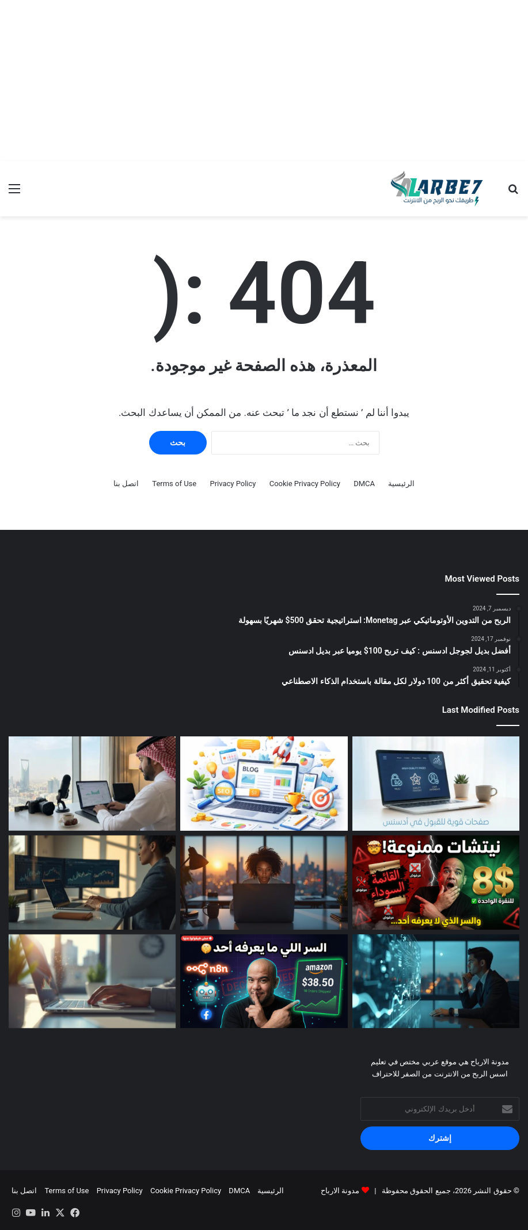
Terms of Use (174, 483)
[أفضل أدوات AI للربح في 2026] (435, 981)
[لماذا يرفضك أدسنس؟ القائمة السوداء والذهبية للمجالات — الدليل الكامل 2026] (435, 882)
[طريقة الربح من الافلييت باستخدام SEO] (92, 981)
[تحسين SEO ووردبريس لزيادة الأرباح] (92, 882)
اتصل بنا (126, 483)
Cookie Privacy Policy (304, 483)
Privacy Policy (233, 483)
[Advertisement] (264, 80)
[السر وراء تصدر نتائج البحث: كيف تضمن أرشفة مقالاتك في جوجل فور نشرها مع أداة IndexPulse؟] (263, 783)
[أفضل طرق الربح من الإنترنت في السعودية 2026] (92, 783)
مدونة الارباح (340, 1190)
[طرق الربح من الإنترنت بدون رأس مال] (263, 882)
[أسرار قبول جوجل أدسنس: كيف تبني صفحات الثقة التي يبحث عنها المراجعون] (435, 783)
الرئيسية (401, 483)
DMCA (364, 483)
